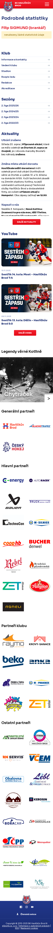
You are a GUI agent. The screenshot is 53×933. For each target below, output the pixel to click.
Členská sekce (26, 914)
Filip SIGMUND (14, 28)
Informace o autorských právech (34, 926)
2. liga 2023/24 (10, 117)
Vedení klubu (9, 65)
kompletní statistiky (34, 43)
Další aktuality (26, 222)
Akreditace (8, 88)
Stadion (6, 71)
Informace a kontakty (14, 59)
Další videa (25, 333)
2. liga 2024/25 (10, 111)
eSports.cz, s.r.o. (9, 926)
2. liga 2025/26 (10, 105)
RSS (17, 928)
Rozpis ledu (8, 76)
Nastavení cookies (29, 928)
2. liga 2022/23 (10, 122)
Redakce (6, 82)
